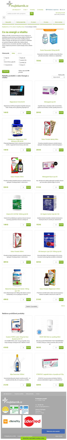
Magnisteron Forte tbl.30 (17, 102)
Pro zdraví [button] (33, 22)
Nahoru (63, 305)
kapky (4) (22, 58)
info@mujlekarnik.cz (44, 406)
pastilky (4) (23, 62)
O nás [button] (25, 9)
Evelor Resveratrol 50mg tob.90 (49, 50)
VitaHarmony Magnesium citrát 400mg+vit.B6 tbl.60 (17, 140)
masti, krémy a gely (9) (9, 61)
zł (64, 9)
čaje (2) (7, 58)
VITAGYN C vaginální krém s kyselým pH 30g (50, 374)
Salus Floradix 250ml (17, 177)
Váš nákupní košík (60, 12)
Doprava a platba (19, 393)
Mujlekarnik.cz (5, 26)
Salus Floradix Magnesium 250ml (50, 289)
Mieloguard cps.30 (50, 102)
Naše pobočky (29, 393)
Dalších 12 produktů (31, 306)
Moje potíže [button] (8, 22)
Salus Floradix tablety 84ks (50, 139)
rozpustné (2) (8, 65)
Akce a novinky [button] (58, 22)
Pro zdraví (13, 26)
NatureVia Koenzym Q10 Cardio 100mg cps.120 (17, 290)
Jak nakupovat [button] (16, 9)
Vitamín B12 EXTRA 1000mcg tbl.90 (17, 214)
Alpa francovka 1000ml (17, 374)
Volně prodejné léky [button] (20, 22)
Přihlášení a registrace (52, 9)
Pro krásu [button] (46, 22)
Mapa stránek (58, 436)
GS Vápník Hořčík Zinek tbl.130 (49, 214)
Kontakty (32, 9)
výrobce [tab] (20, 53)
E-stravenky (40, 9)
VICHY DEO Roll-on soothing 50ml (50, 337)
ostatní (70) (23, 60)
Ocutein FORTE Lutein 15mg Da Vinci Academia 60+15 (17, 338)
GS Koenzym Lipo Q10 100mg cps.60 (49, 251)
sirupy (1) (22, 65)
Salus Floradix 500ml (17, 251)
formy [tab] (13, 53)
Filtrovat (5, 71)
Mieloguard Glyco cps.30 (49, 177)
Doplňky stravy (20, 26)
